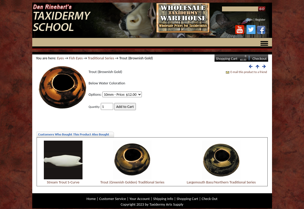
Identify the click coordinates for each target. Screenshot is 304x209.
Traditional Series (101, 58)
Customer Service (112, 198)
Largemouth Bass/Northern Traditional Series (221, 182)
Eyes (60, 58)
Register (260, 19)
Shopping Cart (226, 58)
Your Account (139, 198)
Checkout (259, 58)
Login (249, 19)
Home (91, 198)
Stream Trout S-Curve (63, 182)
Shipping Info (163, 198)
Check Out (209, 198)
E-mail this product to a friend (249, 72)
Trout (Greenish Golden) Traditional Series (132, 182)
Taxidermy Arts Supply (166, 204)
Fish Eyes (76, 58)
